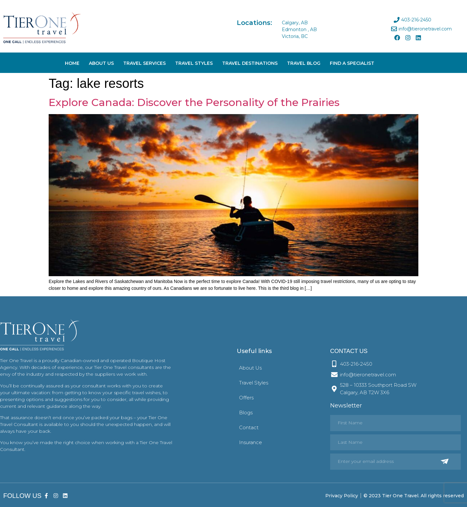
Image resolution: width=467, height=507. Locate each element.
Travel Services (144, 63)
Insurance (250, 442)
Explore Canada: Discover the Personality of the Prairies (194, 102)
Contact (248, 427)
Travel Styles (194, 63)
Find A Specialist (352, 63)
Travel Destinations (250, 63)
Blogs (246, 412)
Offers (246, 398)
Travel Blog (303, 63)
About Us (101, 63)
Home (72, 63)
